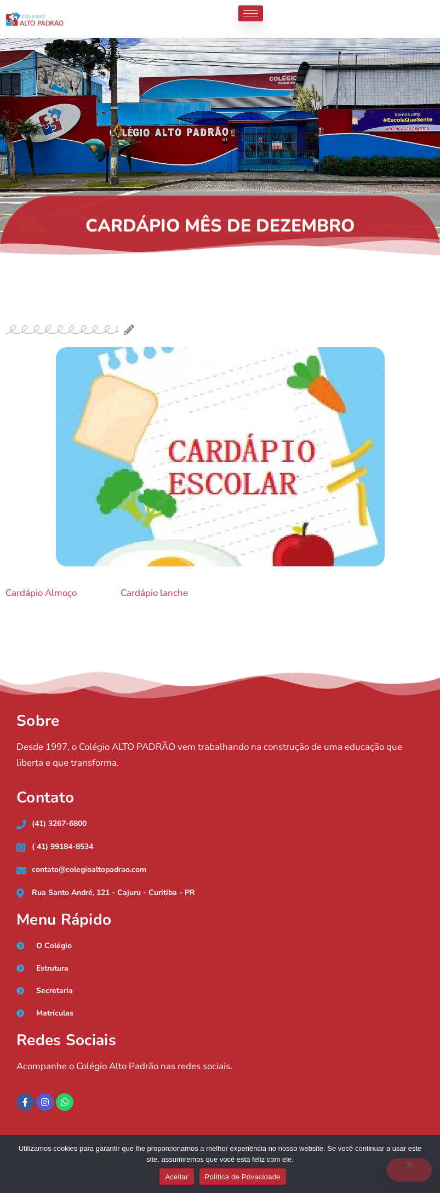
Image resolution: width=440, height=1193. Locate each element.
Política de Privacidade (243, 1177)
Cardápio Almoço (41, 593)
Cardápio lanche (154, 593)
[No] (409, 1169)
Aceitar (176, 1177)
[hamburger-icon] (250, 13)
